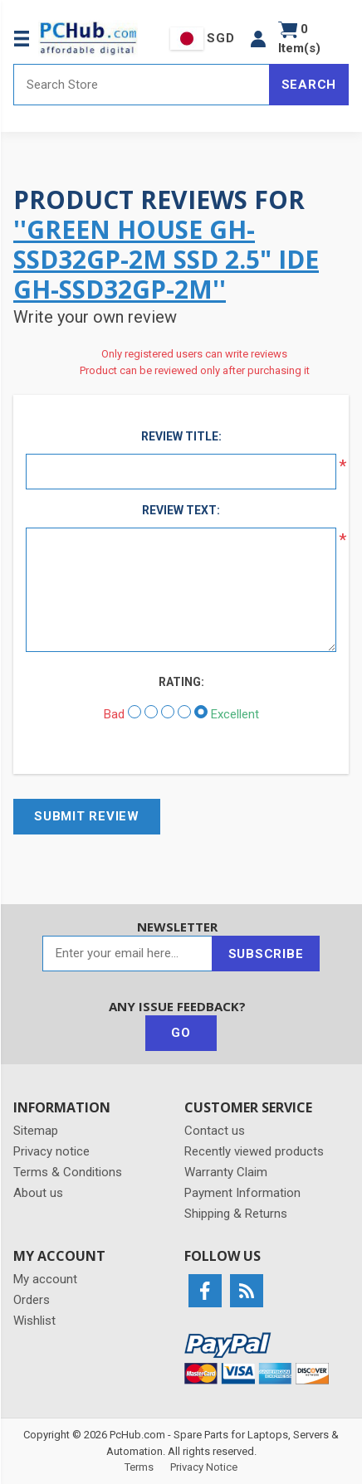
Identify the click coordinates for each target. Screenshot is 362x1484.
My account (45, 1279)
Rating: (181, 681)
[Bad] (134, 711)
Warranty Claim (225, 1172)
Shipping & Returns (235, 1213)
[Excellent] (201, 711)
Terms (139, 1467)
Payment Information (242, 1192)
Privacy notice (51, 1151)
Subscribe (266, 953)
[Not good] (151, 711)
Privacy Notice (203, 1467)
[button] (258, 38)
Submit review (86, 816)
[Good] (184, 711)
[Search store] (141, 84)
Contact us (214, 1130)
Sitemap (35, 1130)
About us (38, 1192)
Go (181, 1032)
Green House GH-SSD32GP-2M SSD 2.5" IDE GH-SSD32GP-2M (166, 259)
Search (309, 84)
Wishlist (34, 1320)
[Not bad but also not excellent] (167, 711)
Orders (31, 1299)
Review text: (181, 510)
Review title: (181, 436)
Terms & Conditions (67, 1172)
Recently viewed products (254, 1151)
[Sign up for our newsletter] (127, 953)
